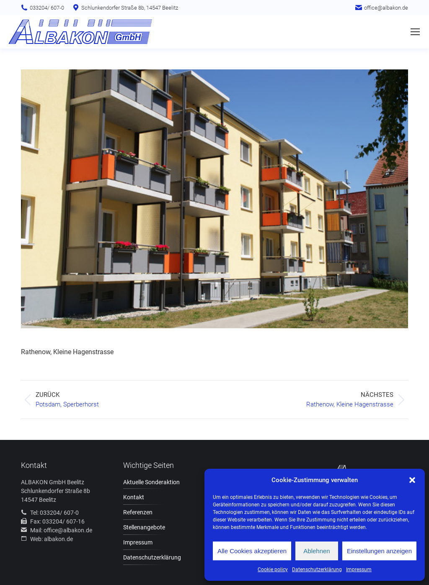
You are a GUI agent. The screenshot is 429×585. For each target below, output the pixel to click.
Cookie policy (273, 569)
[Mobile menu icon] (415, 31)
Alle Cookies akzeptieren (252, 550)
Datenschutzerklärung (317, 569)
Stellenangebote (144, 527)
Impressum (359, 569)
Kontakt (133, 497)
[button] (412, 480)
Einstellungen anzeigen (379, 550)
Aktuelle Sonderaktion (151, 482)
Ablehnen (316, 550)
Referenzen (137, 512)
